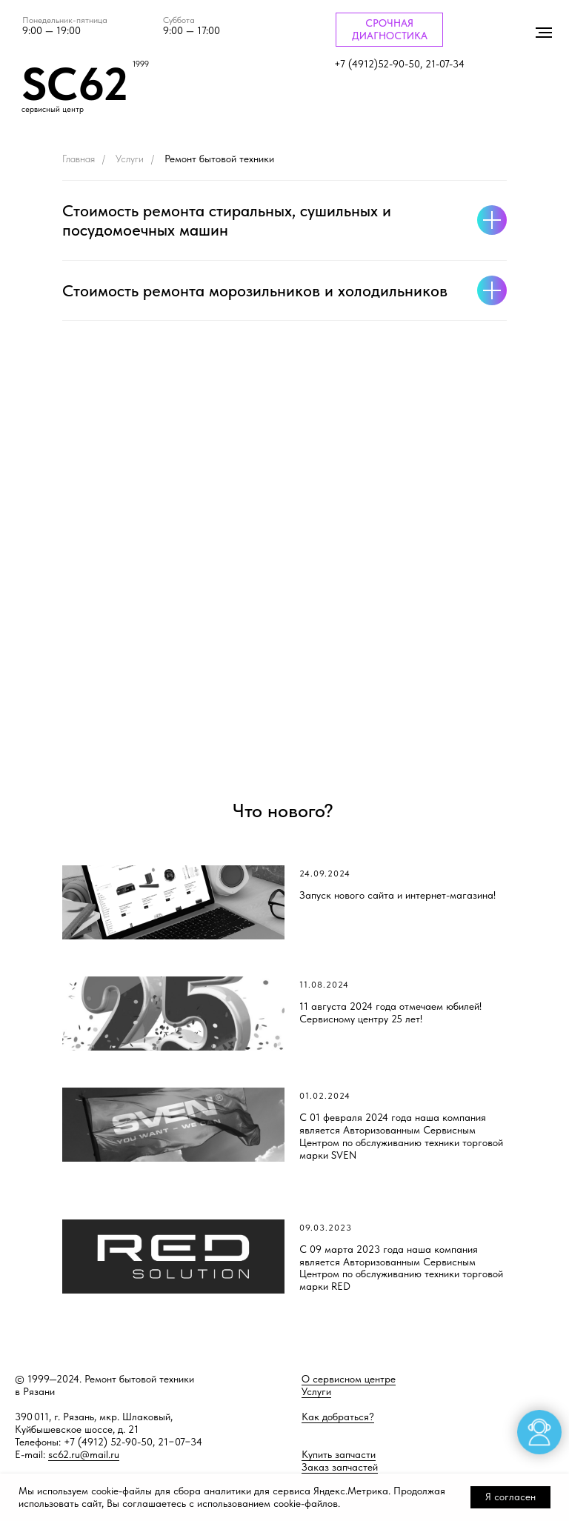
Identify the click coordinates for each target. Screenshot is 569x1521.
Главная (78, 158)
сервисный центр (52, 109)
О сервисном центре (349, 1379)
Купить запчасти (339, 1454)
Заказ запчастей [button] (340, 1467)
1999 (141, 64)
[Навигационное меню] (544, 32)
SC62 (74, 83)
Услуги (130, 158)
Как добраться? (338, 1416)
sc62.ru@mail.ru (83, 1454)
